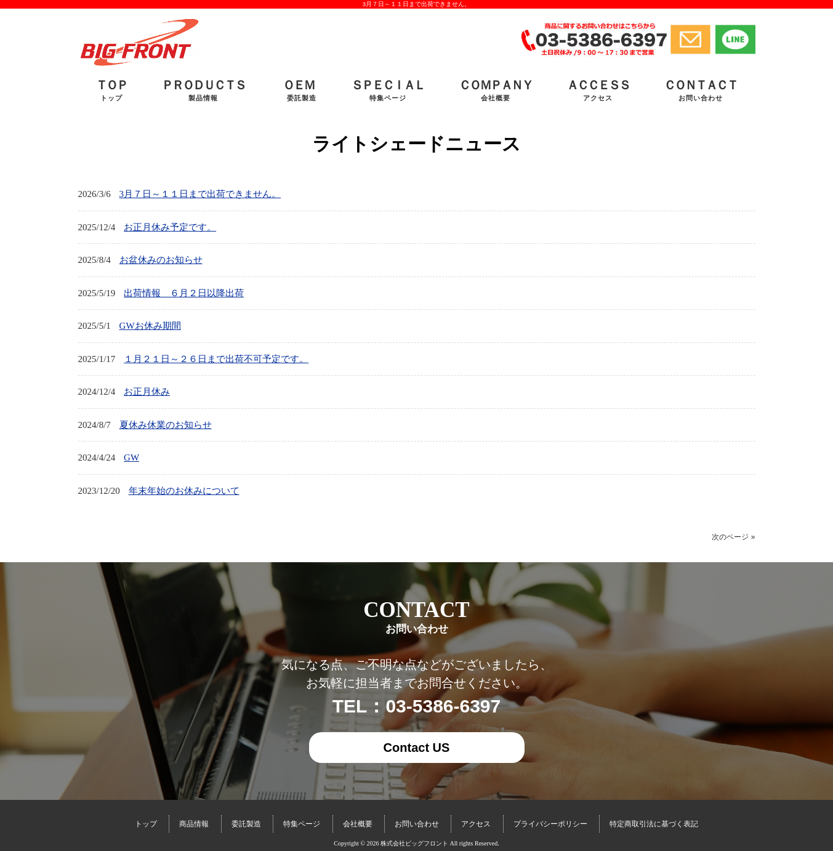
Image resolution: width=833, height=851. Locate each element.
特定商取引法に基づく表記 (654, 824)
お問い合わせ (417, 824)
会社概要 (357, 824)
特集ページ (301, 824)
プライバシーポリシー (550, 824)
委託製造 (246, 824)
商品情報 (194, 824)
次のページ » (733, 537)
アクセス (476, 824)
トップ (146, 824)
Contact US (417, 747)
